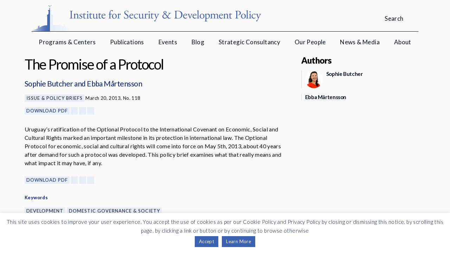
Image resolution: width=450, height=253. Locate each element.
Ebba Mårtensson (114, 83)
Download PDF (47, 110)
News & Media (360, 42)
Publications (127, 42)
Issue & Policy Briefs (54, 98)
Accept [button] (206, 241)
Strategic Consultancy (249, 42)
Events (168, 42)
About (402, 42)
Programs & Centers (67, 42)
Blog (198, 42)
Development (44, 211)
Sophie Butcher (49, 83)
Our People (310, 42)
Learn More (238, 241)
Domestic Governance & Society (114, 211)
